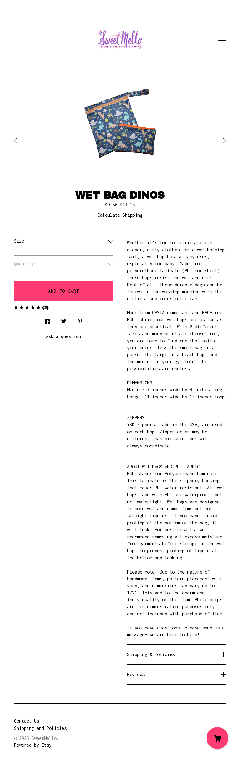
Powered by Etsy (33, 745)
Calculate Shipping (120, 215)
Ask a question (63, 336)
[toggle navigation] (222, 41)
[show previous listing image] (29, 138)
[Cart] (217, 738)
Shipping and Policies (40, 728)
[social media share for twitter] (63, 320)
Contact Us (26, 721)
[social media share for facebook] (47, 320)
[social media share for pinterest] (80, 320)
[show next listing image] (210, 138)
